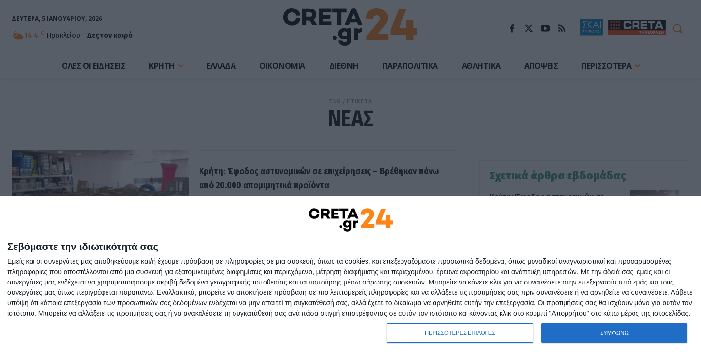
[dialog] (350, 275)
